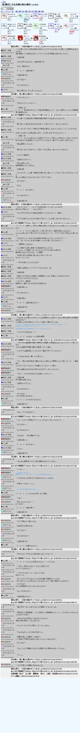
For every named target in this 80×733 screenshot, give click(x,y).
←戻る (3, 2)
